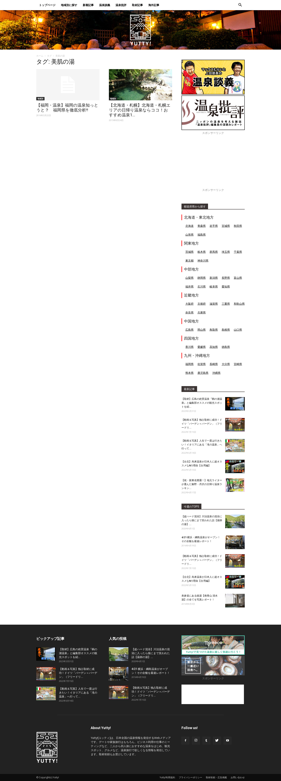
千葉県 (238, 252)
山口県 (238, 329)
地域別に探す (69, 5)
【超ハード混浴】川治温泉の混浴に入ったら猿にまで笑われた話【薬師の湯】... (201, 520)
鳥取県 (214, 329)
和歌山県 (239, 303)
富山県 (238, 278)
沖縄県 (216, 373)
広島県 (189, 329)
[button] (240, 5)
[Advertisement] (213, 163)
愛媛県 (201, 347)
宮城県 (226, 226)
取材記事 (137, 5)
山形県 (189, 234)
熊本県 (189, 373)
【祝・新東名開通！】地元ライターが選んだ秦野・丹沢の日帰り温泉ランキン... (201, 484)
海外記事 (153, 5)
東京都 (189, 260)
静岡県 (201, 278)
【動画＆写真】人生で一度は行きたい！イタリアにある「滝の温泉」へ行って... (201, 444)
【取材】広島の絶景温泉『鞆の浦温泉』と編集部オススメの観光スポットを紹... (201, 402)
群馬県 (214, 252)
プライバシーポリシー (190, 777)
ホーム (39, 55)
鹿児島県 (202, 373)
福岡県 (189, 364)
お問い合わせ (238, 777)
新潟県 (214, 278)
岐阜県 (214, 286)
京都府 (201, 303)
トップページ (47, 5)
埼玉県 (226, 252)
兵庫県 (201, 312)
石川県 (201, 286)
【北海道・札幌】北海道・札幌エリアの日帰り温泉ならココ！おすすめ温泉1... (140, 110)
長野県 (226, 278)
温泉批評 (121, 5)
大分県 (226, 364)
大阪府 (189, 303)
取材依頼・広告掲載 (216, 777)
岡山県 (201, 329)
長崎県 (214, 364)
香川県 (189, 347)
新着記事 (88, 5)
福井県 (189, 286)
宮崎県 (238, 364)
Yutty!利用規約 (167, 777)
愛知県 (226, 286)
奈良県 (189, 312)
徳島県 (226, 347)
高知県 (214, 347)
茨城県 (189, 252)
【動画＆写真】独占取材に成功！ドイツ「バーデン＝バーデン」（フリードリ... (201, 423)
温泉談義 (104, 5)
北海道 (189, 226)
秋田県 (238, 226)
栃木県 (201, 252)
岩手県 (214, 226)
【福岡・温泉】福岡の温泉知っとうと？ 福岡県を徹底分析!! (67, 107)
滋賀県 (214, 303)
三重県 (226, 303)
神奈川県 (202, 260)
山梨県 (189, 278)
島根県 (226, 329)
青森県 (201, 226)
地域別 (40, 98)
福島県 (201, 234)
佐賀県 (201, 364)
